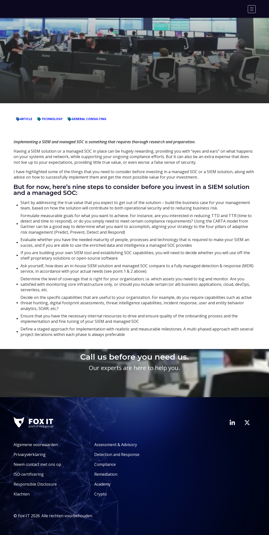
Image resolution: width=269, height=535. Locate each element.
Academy (102, 484)
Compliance (105, 464)
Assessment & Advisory (115, 444)
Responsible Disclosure (35, 484)
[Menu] (252, 9)
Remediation (105, 474)
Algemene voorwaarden (36, 444)
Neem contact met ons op (37, 464)
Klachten (22, 494)
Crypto (100, 494)
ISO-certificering (29, 474)
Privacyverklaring (30, 454)
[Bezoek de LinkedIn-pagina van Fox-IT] (232, 422)
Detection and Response (116, 454)
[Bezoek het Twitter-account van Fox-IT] (247, 422)
